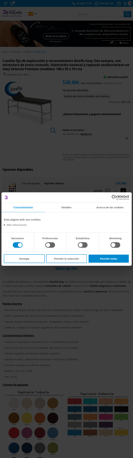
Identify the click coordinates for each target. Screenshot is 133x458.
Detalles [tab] (66, 207)
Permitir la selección (66, 258)
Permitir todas (108, 258)
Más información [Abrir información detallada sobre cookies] (17, 224)
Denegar (24, 258)
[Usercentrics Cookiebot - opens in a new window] (114, 197)
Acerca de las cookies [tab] (110, 207)
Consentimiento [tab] (23, 207)
